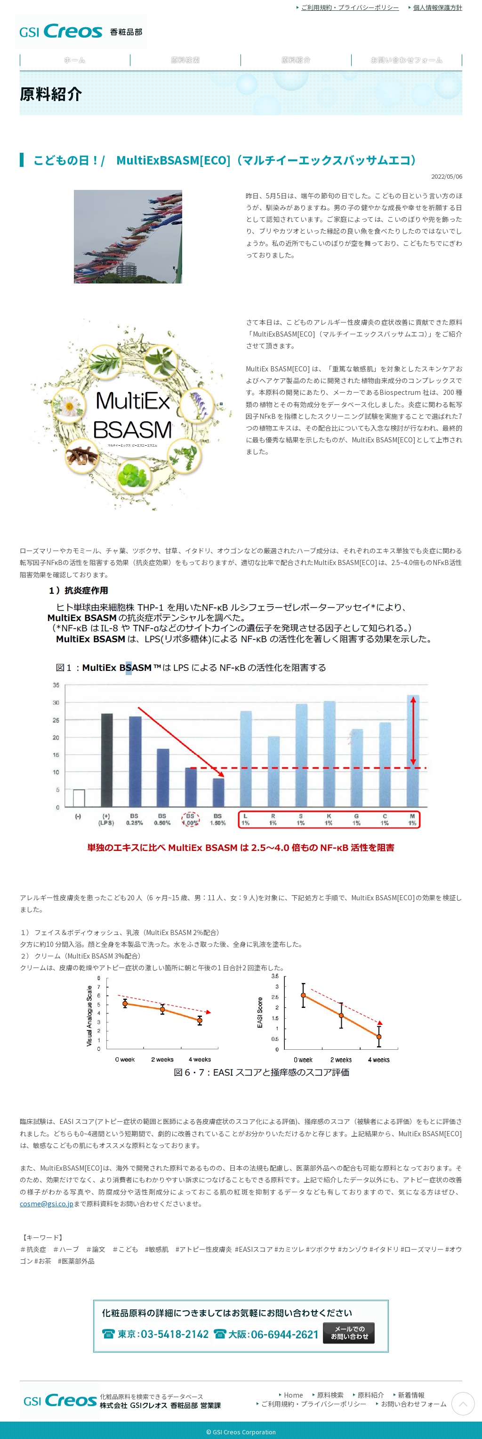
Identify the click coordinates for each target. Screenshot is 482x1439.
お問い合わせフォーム (407, 59)
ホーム (75, 59)
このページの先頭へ (463, 1406)
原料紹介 (296, 59)
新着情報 (411, 1395)
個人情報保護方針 (437, 7)
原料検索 (186, 59)
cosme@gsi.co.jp (46, 1203)
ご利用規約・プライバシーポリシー (350, 7)
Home (293, 1395)
